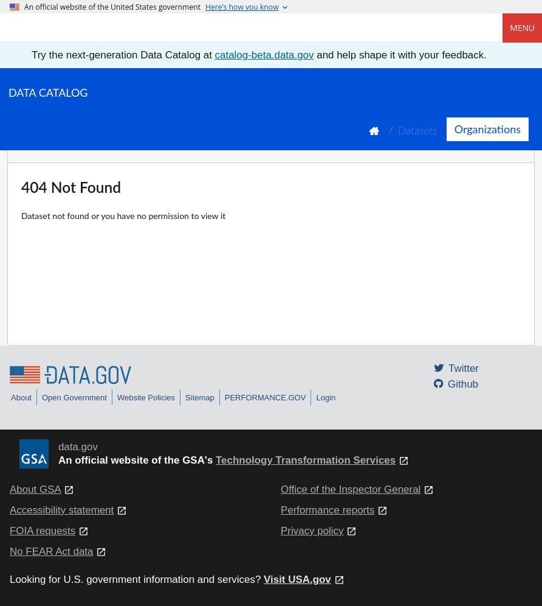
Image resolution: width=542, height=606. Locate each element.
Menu (522, 27)
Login (325, 397)
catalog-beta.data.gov (264, 55)
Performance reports (327, 510)
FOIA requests (42, 531)
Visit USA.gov (297, 579)
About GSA (35, 489)
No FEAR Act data (51, 551)
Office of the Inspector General (350, 489)
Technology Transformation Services (306, 460)
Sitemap (199, 397)
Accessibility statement (62, 510)
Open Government (74, 397)
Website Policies (146, 397)
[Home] (70, 28)
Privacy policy (312, 531)
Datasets (417, 130)
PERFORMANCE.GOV (265, 397)
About (21, 397)
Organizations (488, 129)
